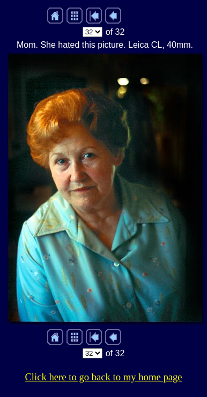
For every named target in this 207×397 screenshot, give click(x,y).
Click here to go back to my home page (103, 377)
